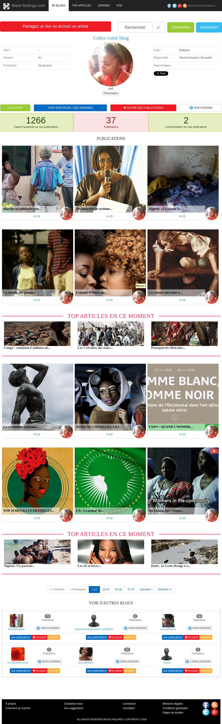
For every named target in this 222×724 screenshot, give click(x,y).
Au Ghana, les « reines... (166, 510)
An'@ (37, 216)
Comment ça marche (18, 708)
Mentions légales (173, 703)
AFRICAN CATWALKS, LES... (99, 427)
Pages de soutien (173, 712)
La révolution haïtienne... (21, 427)
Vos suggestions (73, 708)
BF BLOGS (58, 5)
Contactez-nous (73, 703)
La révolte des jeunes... (19, 292)
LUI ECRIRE (15, 107)
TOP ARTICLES (81, 5)
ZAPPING (104, 5)
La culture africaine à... (165, 292)
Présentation (111, 93)
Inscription (209, 27)
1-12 (94, 589)
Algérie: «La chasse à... (165, 209)
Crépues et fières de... (91, 292)
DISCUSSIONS (200, 108)
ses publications (20, 637)
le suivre (39, 637)
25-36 (118, 589)
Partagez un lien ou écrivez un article (55, 26)
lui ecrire (54, 637)
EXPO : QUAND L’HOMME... (171, 427)
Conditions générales (175, 708)
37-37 (130, 589)
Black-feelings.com (24, 6)
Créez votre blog (111, 38)
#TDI (119, 5)
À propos (11, 703)
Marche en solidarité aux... (22, 209)
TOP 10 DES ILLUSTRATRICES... (28, 510)
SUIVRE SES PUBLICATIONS (143, 107)
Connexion (180, 27)
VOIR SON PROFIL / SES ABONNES (70, 107)
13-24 (106, 589)
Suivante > (146, 589)
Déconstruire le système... (94, 209)
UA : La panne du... (90, 510)
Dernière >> (165, 589)
